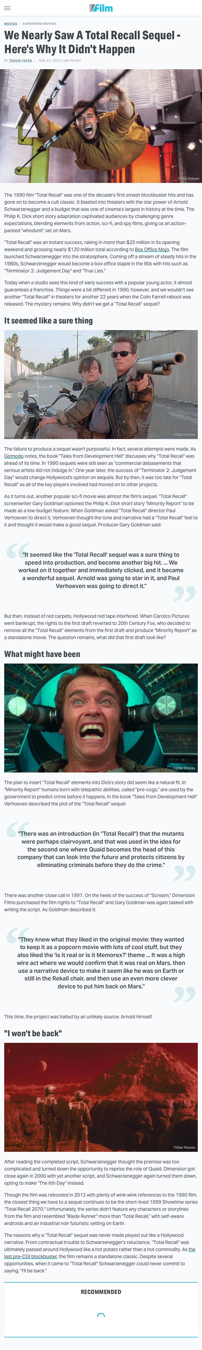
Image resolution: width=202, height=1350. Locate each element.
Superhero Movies (39, 24)
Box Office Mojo (152, 249)
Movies (10, 24)
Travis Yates (20, 60)
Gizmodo (14, 456)
